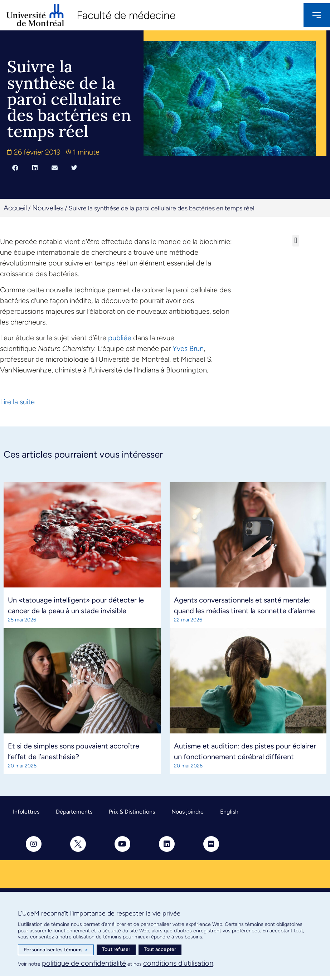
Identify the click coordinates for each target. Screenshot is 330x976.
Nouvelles (47, 208)
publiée (119, 337)
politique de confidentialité (84, 963)
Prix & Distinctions (132, 811)
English (229, 811)
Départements (74, 811)
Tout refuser (116, 949)
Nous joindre (187, 811)
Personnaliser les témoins (56, 950)
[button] (15, 168)
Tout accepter (160, 949)
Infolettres (26, 811)
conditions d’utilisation (178, 963)
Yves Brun (188, 348)
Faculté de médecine (126, 15)
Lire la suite (17, 401)
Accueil (15, 208)
